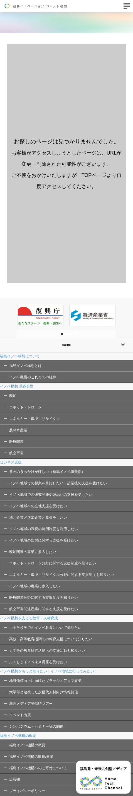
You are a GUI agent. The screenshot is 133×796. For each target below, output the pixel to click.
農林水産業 (18, 430)
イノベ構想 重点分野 (17, 386)
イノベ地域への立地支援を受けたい (38, 506)
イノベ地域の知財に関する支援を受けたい (43, 540)
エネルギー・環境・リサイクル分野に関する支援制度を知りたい (61, 575)
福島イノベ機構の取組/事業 (31, 756)
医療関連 (16, 441)
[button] (57, 334)
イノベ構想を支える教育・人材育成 (29, 618)
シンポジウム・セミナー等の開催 (36, 726)
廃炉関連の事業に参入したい (32, 552)
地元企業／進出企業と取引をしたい (38, 517)
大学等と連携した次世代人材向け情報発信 (43, 692)
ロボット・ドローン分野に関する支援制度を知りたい (52, 563)
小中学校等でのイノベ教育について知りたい (45, 628)
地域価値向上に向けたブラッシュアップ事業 (45, 681)
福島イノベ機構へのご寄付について (38, 768)
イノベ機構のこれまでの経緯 (32, 377)
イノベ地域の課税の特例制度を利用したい (43, 529)
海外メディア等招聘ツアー (31, 703)
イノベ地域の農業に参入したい (34, 586)
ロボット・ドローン (25, 407)
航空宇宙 (16, 453)
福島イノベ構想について (20, 356)
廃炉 (12, 396)
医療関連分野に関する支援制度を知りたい (43, 597)
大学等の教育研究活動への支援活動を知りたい (47, 650)
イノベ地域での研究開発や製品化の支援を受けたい (50, 494)
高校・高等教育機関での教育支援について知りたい (50, 639)
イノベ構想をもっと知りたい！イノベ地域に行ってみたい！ (49, 671)
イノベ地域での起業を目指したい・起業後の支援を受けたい (58, 483)
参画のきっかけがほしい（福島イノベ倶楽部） (47, 472)
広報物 (14, 779)
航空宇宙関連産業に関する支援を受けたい (43, 609)
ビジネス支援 (11, 462)
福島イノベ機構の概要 (18, 736)
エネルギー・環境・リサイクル (34, 419)
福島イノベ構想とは (25, 366)
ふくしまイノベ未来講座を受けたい (38, 662)
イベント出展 (20, 715)
